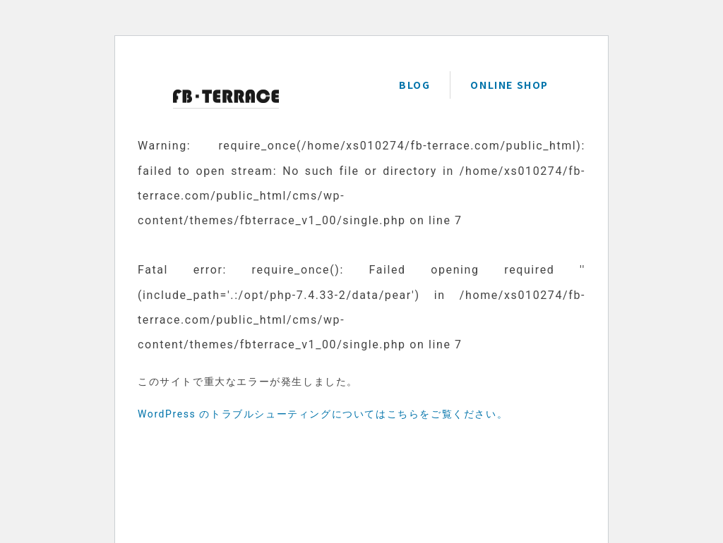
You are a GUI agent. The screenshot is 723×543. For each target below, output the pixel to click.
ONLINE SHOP (509, 85)
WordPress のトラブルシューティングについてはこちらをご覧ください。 (323, 414)
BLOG (414, 85)
